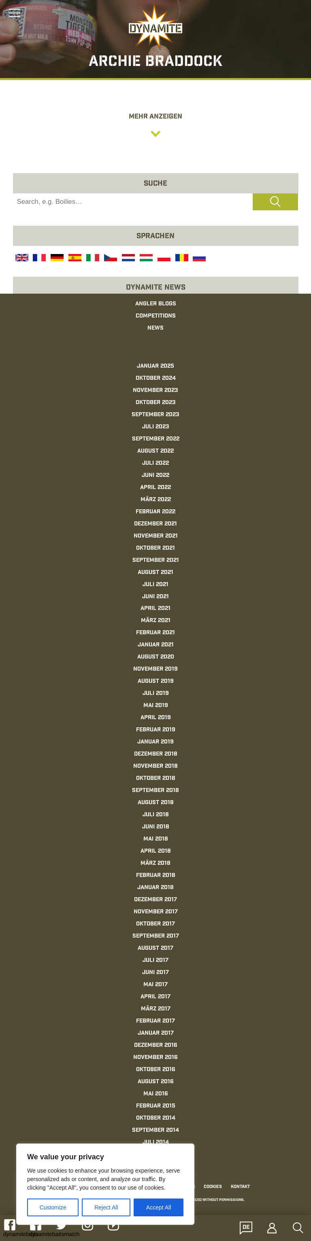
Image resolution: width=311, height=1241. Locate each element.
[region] (105, 1184)
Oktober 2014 (155, 1118)
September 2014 (155, 1131)
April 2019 (156, 718)
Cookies (213, 1187)
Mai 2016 (155, 1094)
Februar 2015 (155, 1106)
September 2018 (155, 791)
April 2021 (155, 609)
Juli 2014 (156, 1143)
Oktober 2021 (155, 548)
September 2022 (155, 439)
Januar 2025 (155, 366)
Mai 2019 (155, 706)
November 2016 (155, 1058)
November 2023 (155, 391)
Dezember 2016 (155, 1046)
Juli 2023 (155, 427)
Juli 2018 (156, 815)
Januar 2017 (156, 1033)
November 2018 (155, 766)
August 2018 (156, 803)
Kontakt (240, 1187)
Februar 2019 (155, 730)
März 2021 (155, 621)
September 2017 (155, 936)
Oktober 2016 (155, 1070)
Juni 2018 (155, 827)
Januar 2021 (156, 645)
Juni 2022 (155, 476)
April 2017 (155, 997)
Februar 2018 (155, 876)
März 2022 (156, 500)
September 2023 (155, 415)
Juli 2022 (155, 464)
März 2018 (155, 864)
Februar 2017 (155, 1021)
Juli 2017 (155, 961)
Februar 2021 (155, 633)
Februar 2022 (155, 512)
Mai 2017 (155, 985)
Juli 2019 (156, 694)
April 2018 (156, 851)
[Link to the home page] (155, 26)
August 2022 (155, 451)
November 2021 (156, 536)
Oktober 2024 (156, 379)
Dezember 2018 (155, 754)
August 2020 (155, 657)
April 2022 (155, 488)
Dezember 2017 (155, 900)
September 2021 (155, 561)
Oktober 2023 (156, 403)
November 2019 (155, 669)
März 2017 (155, 1009)
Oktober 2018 (155, 779)
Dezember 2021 (155, 524)
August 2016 (156, 1082)
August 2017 (155, 949)
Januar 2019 (155, 742)
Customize (53, 1207)
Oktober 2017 (155, 924)
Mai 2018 (155, 839)
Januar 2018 (155, 888)
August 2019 (156, 682)
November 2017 (156, 912)
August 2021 (155, 573)
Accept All (158, 1207)
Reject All (106, 1207)
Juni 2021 (155, 597)
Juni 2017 (155, 973)
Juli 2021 (155, 585)
